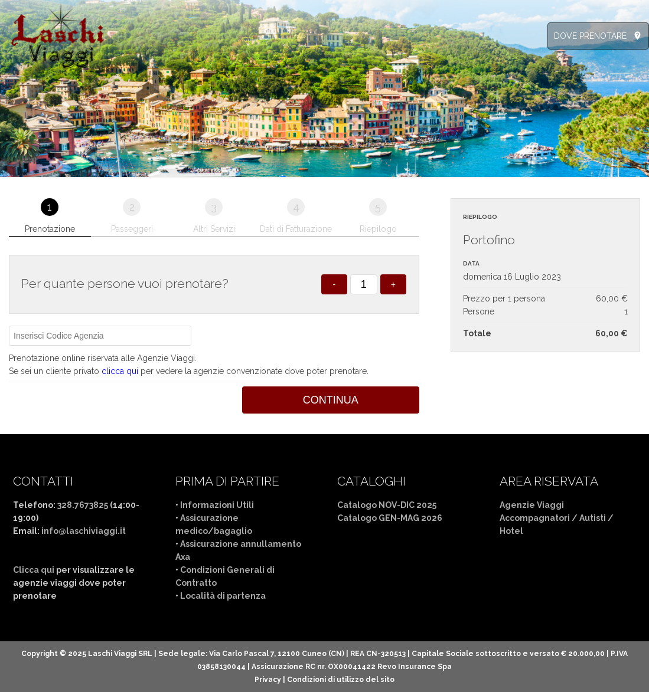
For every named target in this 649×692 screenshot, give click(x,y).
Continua (330, 400)
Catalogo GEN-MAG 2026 (389, 518)
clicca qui (120, 371)
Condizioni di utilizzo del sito (340, 679)
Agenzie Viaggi (532, 505)
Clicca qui (33, 570)
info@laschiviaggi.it (83, 531)
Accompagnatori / (539, 518)
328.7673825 (82, 505)
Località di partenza (223, 596)
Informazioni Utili (217, 505)
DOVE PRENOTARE (590, 36)
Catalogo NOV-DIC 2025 (386, 505)
